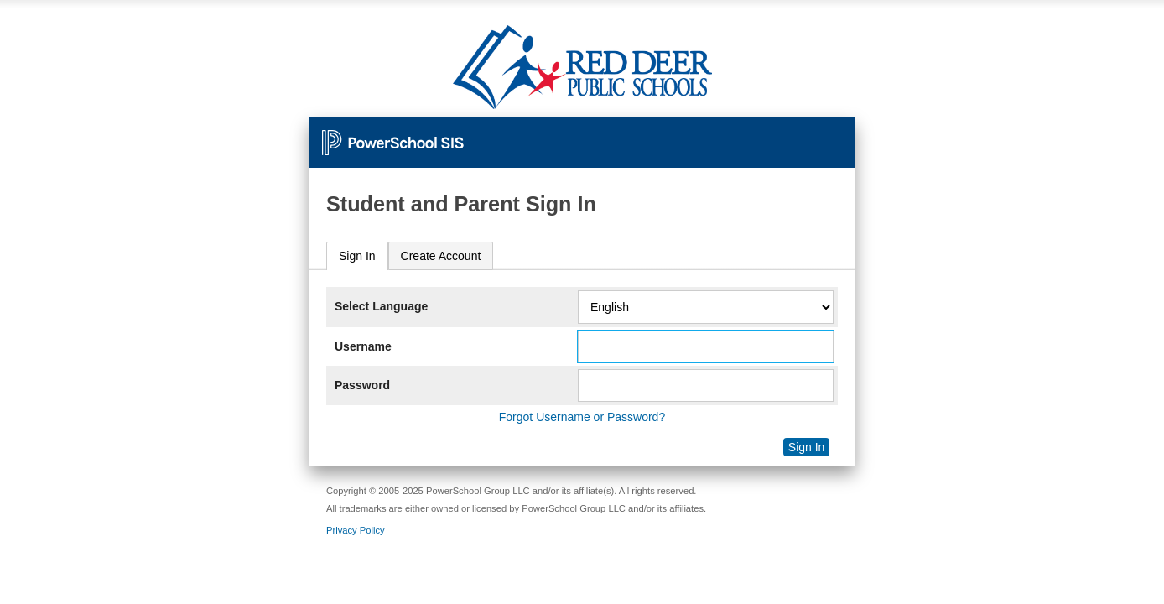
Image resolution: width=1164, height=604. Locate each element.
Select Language (381, 306)
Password (362, 385)
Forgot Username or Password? (582, 417)
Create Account (441, 256)
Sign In (357, 256)
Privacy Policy (355, 530)
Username (363, 346)
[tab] (357, 256)
